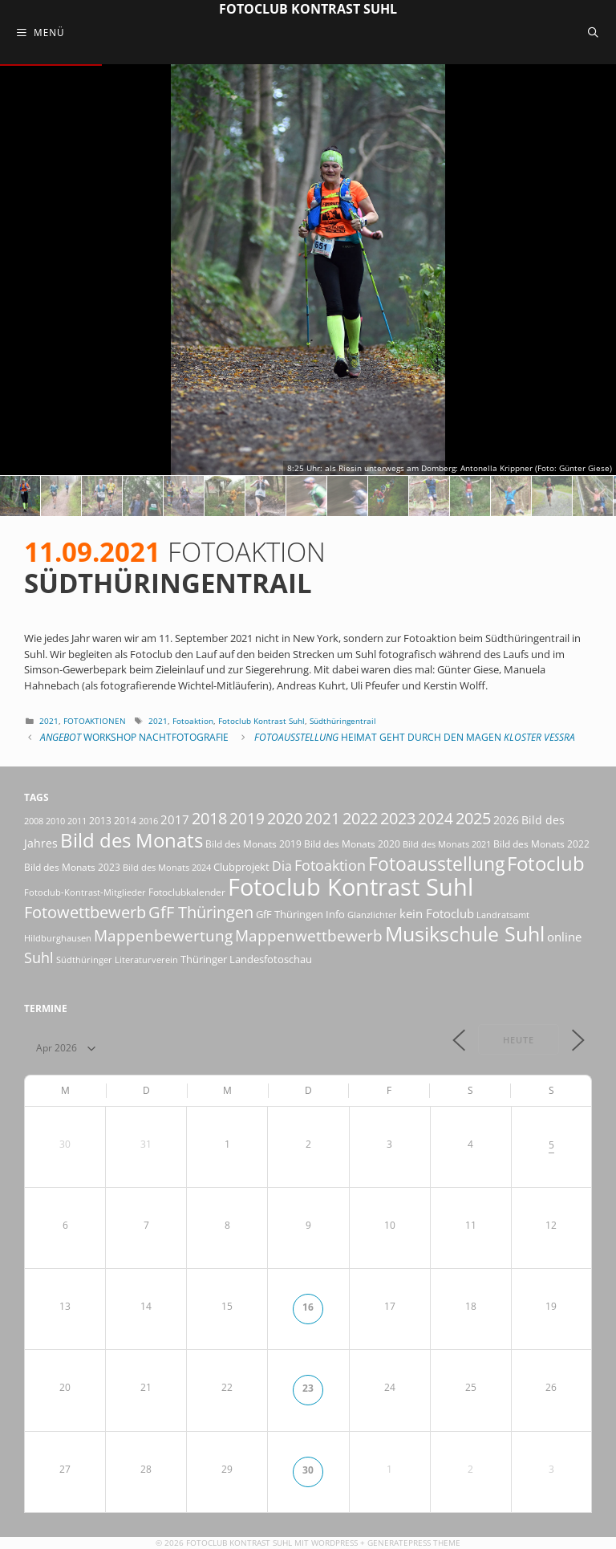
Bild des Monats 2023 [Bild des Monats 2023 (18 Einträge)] (72, 867)
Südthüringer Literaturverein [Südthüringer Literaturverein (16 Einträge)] (117, 959)
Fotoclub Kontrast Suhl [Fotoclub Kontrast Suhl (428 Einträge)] (350, 887)
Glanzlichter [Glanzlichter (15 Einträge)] (372, 915)
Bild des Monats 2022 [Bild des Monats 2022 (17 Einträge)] (541, 844)
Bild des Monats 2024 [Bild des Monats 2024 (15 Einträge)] (167, 867)
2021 (49, 721)
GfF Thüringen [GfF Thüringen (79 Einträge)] (200, 912)
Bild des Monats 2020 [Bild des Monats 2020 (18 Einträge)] (352, 844)
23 (308, 1387)
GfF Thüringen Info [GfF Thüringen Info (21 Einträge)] (300, 914)
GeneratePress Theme (413, 1542)
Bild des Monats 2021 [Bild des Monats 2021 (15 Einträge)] (447, 844)
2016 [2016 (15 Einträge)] (148, 821)
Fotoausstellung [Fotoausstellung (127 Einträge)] (436, 864)
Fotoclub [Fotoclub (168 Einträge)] (546, 863)
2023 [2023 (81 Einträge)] (397, 818)
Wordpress (334, 1542)
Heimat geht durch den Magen (414, 736)
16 (308, 1306)
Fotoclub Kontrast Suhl (308, 9)
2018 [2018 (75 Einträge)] (209, 818)
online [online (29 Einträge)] (564, 937)
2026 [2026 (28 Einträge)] (506, 819)
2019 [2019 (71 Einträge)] (247, 818)
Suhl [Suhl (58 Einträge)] (39, 957)
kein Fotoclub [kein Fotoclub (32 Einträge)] (436, 913)
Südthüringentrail (343, 721)
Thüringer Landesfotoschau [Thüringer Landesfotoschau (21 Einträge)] (246, 959)
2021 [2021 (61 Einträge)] (322, 818)
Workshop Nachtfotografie (134, 736)
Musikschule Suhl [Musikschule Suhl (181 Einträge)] (465, 934)
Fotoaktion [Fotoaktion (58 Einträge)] (330, 865)
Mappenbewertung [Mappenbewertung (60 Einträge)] (163, 935)
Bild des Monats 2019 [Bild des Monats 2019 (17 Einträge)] (253, 844)
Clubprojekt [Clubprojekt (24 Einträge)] (241, 867)
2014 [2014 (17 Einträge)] (125, 821)
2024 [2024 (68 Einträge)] (435, 818)
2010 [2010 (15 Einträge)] (55, 821)
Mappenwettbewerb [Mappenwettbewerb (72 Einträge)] (309, 935)
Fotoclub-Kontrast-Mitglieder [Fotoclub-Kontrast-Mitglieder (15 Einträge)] (85, 892)
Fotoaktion (192, 721)
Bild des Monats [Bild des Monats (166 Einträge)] (131, 840)
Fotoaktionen (94, 721)
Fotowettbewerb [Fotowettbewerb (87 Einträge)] (85, 912)
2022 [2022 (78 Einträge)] (360, 818)
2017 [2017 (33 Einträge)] (174, 819)
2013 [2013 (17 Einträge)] (100, 821)
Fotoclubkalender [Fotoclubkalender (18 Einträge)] (186, 892)
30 (308, 1469)
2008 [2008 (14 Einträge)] (33, 821)
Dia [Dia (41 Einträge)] (282, 866)
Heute (518, 1040)
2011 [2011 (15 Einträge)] (77, 821)
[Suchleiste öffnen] (593, 32)
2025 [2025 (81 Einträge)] (473, 818)
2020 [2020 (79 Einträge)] (284, 818)
